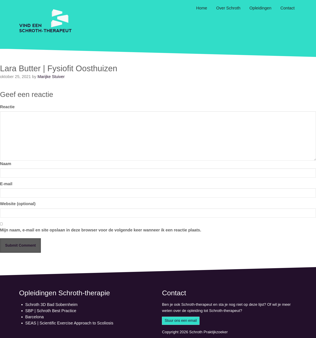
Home (201, 8)
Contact (287, 8)
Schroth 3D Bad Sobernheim (51, 304)
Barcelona (34, 317)
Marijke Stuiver (51, 76)
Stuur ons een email (181, 320)
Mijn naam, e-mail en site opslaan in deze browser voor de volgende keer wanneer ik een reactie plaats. (100, 230)
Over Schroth (228, 8)
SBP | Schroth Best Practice (50, 310)
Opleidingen (260, 8)
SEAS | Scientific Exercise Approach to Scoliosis (69, 323)
